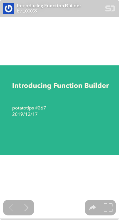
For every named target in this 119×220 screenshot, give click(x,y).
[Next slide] (26, 208)
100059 (30, 11)
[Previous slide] (11, 208)
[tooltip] (92, 208)
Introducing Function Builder (49, 5)
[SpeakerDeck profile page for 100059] (8, 9)
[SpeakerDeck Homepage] (110, 10)
